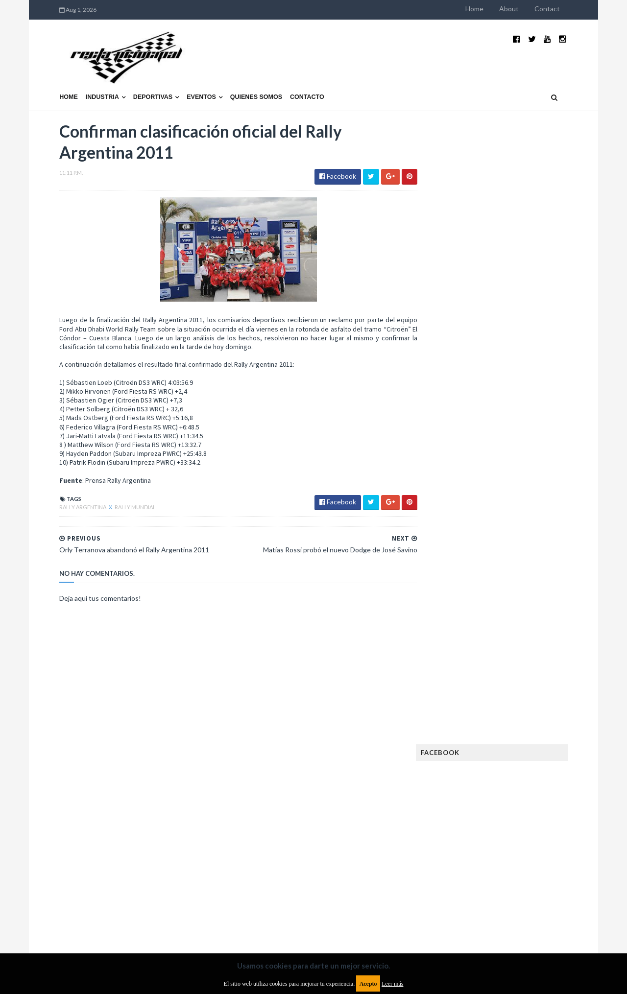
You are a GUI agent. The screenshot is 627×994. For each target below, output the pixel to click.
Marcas (512, 779)
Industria (82, 81)
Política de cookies (437, 914)
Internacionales (466, 763)
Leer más (392, 983)
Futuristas (457, 732)
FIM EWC (537, 716)
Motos (522, 794)
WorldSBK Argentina (530, 873)
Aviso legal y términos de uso (83, 914)
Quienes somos (236, 81)
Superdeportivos (542, 841)
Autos (540, 638)
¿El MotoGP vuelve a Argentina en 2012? (521, 474)
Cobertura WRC (502, 653)
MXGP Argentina (465, 779)
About (529, 8)
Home (494, 8)
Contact (567, 8)
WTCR (478, 873)
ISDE (500, 747)
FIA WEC (503, 716)
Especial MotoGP (537, 685)
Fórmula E (542, 732)
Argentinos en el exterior (480, 638)
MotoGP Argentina (470, 794)
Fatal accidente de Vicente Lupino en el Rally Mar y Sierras (532, 576)
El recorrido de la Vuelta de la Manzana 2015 (532, 425)
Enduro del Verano (470, 685)
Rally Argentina (63, 494)
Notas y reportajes (470, 810)
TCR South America (469, 857)
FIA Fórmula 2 (511, 700)
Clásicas (454, 653)
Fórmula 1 (500, 732)
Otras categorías (468, 826)
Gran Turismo (462, 747)
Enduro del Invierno (516, 669)
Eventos (181, 81)
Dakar (546, 653)
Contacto (287, 81)
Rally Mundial (115, 494)
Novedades (527, 810)
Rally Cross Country (473, 841)
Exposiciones (460, 700)
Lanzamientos (524, 763)
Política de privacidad (256, 914)
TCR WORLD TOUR (534, 857)
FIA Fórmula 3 (461, 716)
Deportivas (132, 81)
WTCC (449, 873)
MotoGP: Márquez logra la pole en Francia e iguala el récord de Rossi (531, 527)
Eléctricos (457, 669)
